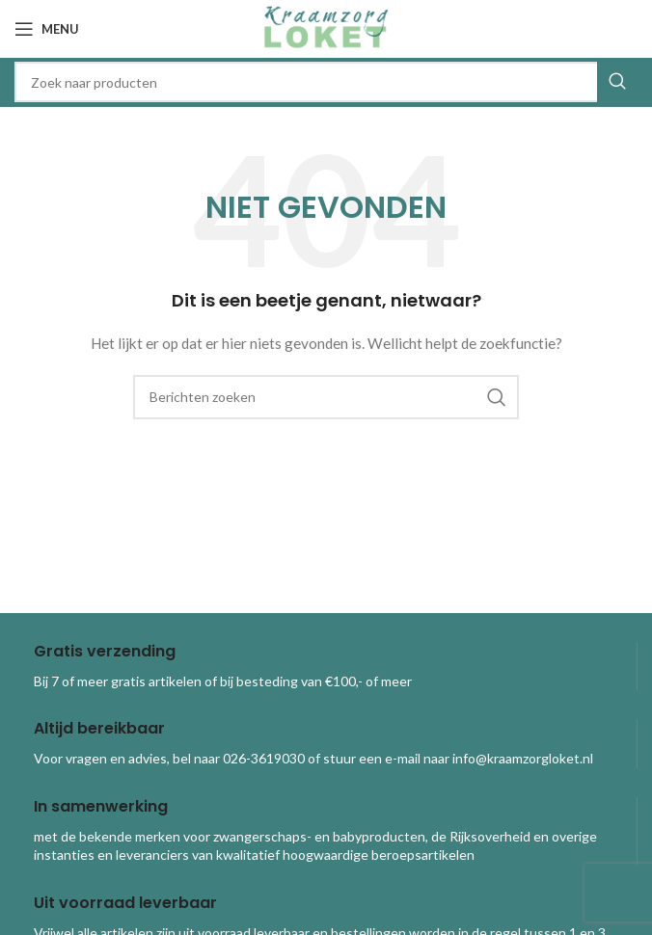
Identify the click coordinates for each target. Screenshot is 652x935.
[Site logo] (326, 27)
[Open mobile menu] (47, 29)
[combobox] (326, 82)
